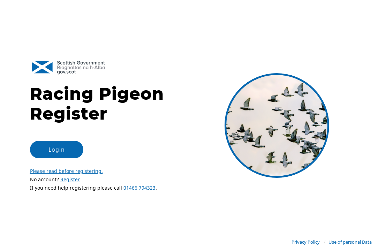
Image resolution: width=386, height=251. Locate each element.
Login (56, 149)
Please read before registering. (66, 171)
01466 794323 (139, 187)
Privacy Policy (306, 242)
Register (70, 179)
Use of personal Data (350, 242)
